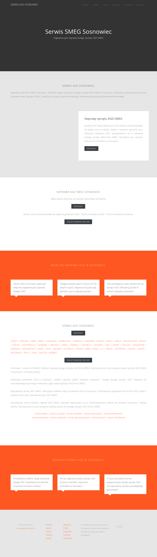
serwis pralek (41, 413)
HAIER (40, 348)
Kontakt (140, 5)
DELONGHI (16, 352)
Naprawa (67, 524)
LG (102, 348)
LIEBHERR (89, 341)
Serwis (86, 5)
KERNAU (75, 345)
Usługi (48, 538)
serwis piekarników (113, 413)
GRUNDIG (15, 348)
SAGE (34, 352)
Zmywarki (128, 5)
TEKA (48, 348)
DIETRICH (86, 345)
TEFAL (26, 352)
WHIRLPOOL (65, 341)
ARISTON (54, 345)
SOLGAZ (126, 345)
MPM (87, 348)
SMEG (64, 345)
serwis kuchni (98, 417)
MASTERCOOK (130, 341)
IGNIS (95, 348)
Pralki (106, 5)
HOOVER (98, 345)
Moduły (49, 535)
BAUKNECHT (29, 348)
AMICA (109, 341)
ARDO (33, 341)
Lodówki (116, 5)
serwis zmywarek (58, 417)
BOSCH (142, 341)
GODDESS (68, 348)
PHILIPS (131, 348)
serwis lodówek (74, 413)
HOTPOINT (120, 348)
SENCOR (43, 352)
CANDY (14, 341)
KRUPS (141, 348)
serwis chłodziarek (116, 417)
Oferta (96, 5)
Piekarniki (67, 538)
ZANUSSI (24, 341)
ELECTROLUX (28, 345)
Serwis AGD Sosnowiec (24, 4)
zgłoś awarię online (79, 222)
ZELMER (57, 348)
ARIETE (109, 348)
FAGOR (79, 348)
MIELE (118, 341)
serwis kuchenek (40, 417)
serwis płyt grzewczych (79, 417)
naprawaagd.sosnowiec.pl (25, 528)
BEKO (41, 341)
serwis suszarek (57, 413)
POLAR (16, 345)
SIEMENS (77, 341)
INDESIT (100, 341)
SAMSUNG (52, 341)
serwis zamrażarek (93, 413)
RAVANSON (138, 345)
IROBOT (53, 352)
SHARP (116, 345)
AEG (108, 345)
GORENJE (42, 345)
